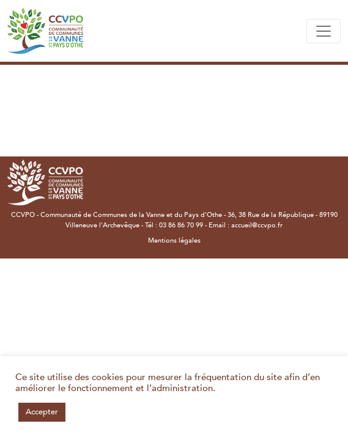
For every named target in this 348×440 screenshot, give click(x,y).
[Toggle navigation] (323, 31)
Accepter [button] (42, 411)
